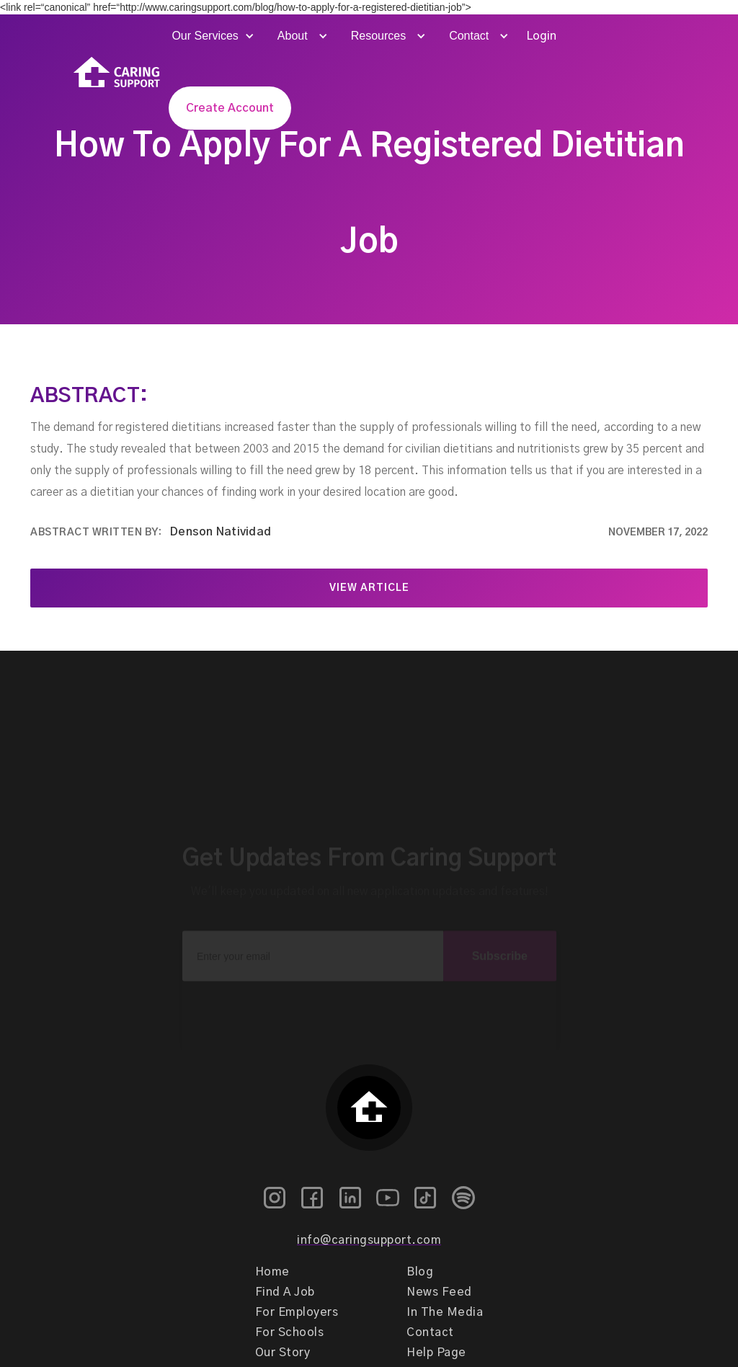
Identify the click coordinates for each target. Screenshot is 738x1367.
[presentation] (369, 997)
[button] (211, 36)
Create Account (230, 108)
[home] (117, 72)
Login (541, 36)
